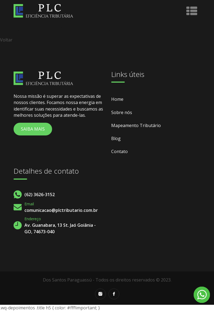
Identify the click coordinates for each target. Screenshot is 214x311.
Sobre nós (121, 112)
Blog (116, 138)
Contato (119, 151)
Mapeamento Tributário (136, 125)
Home (117, 99)
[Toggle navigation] (192, 11)
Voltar (6, 40)
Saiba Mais (33, 129)
